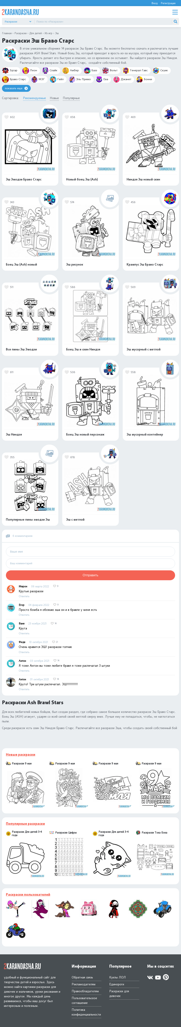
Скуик (160, 70)
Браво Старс (14, 79)
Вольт (109, 70)
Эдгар (9, 70)
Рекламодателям (84, 984)
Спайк (49, 70)
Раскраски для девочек (119, 993)
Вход (154, 3)
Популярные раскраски (25, 823)
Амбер (70, 70)
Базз (90, 70)
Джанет (122, 79)
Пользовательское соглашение (84, 1000)
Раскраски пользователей (28, 894)
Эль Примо (80, 79)
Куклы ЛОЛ (117, 977)
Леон (29, 70)
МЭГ (38, 79)
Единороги (116, 984)
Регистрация (168, 3)
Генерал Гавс (135, 70)
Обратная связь (82, 977)
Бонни (144, 79)
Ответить (24, 596)
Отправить (90, 575)
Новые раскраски (20, 754)
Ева (102, 79)
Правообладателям (85, 991)
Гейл (57, 79)
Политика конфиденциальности (86, 1012)
